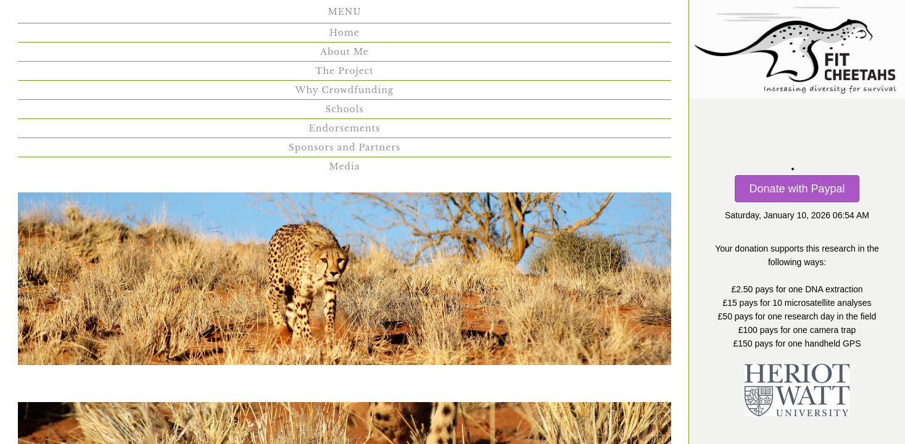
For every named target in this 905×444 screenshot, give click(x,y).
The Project (264, 16)
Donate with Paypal (797, 189)
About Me (180, 16)
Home (110, 16)
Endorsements (558, 16)
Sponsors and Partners (314, 50)
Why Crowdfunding (373, 16)
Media (415, 50)
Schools (472, 16)
